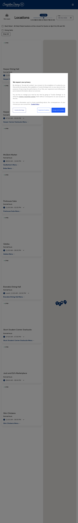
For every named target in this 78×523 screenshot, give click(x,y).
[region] (39, 94)
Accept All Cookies (58, 110)
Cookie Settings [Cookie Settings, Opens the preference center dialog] (19, 110)
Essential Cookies (44, 110)
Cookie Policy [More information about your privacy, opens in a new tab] (35, 104)
